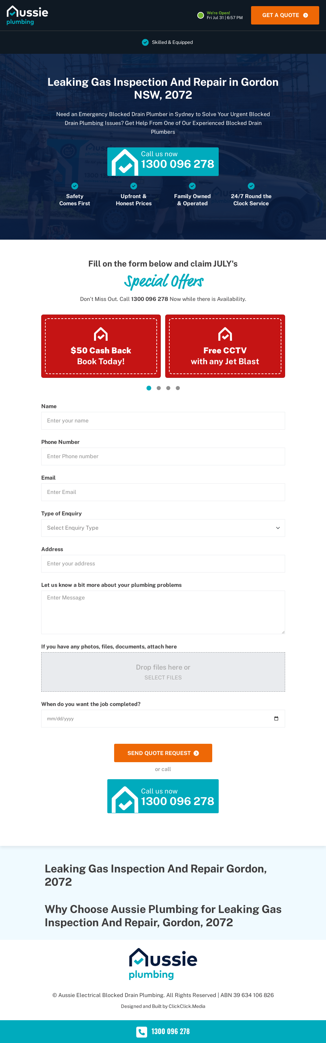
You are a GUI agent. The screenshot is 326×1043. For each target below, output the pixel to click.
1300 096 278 (149, 299)
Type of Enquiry (61, 513)
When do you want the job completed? (91, 704)
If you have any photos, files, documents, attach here (109, 646)
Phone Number (60, 442)
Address (52, 549)
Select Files (163, 677)
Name (49, 406)
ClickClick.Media (187, 1006)
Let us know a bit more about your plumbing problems (111, 585)
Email (48, 478)
